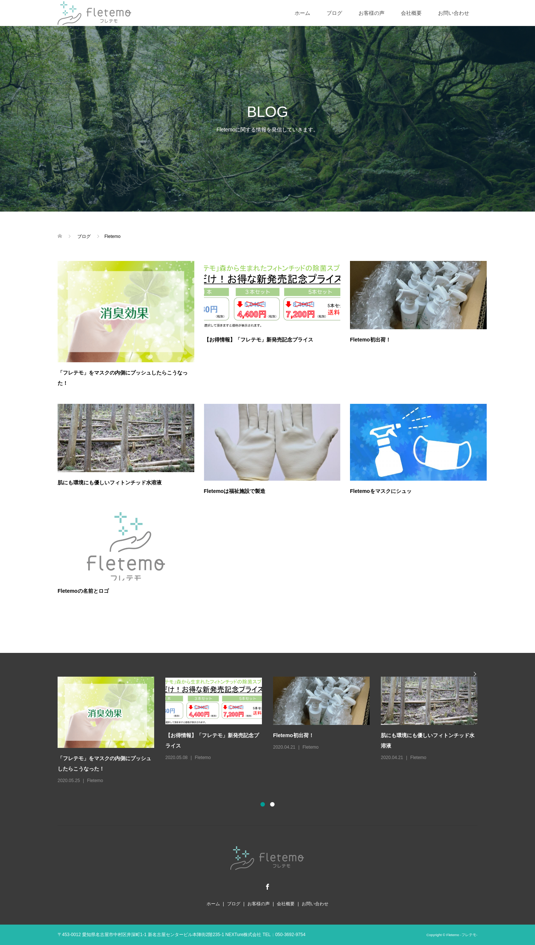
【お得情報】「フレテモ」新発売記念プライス (258, 340)
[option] (273, 731)
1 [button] (262, 804)
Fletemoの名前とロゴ (83, 591)
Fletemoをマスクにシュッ (381, 491)
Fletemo (95, 780)
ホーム (302, 13)
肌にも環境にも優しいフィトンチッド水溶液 (110, 482)
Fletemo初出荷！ (370, 340)
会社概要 (411, 13)
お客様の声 (372, 13)
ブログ (334, 13)
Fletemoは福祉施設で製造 (235, 491)
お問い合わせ (453, 13)
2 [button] (272, 804)
